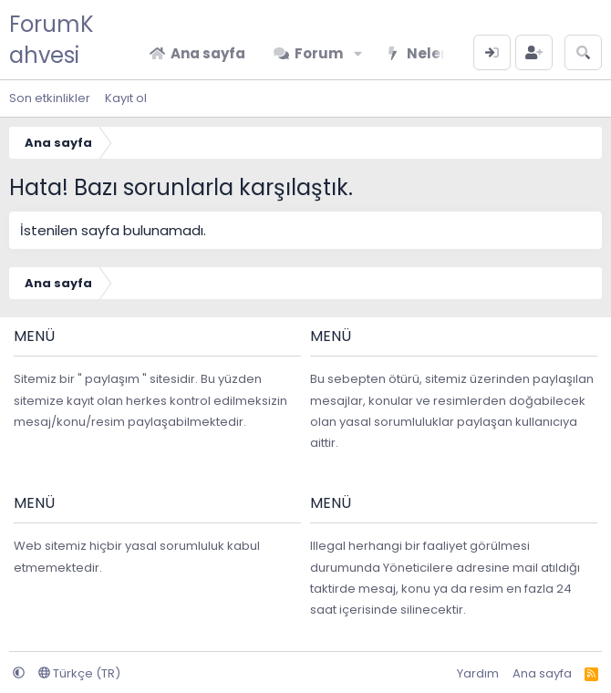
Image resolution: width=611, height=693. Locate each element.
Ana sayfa (208, 53)
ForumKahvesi (51, 39)
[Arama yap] (583, 52)
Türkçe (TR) (79, 673)
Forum (319, 53)
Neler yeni (443, 53)
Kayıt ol (126, 98)
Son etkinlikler (49, 98)
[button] (357, 53)
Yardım (478, 673)
